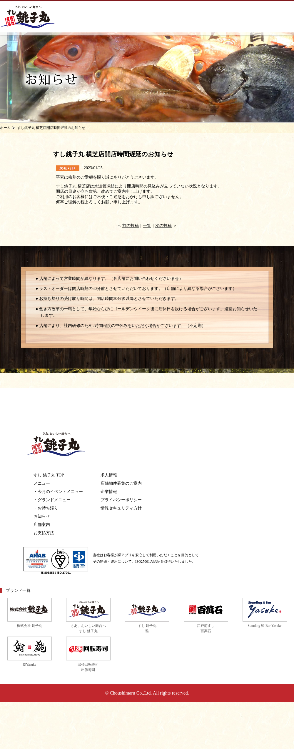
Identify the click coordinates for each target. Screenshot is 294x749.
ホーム (5, 128)
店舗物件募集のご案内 (121, 483)
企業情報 (109, 491)
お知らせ (42, 516)
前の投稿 (130, 225)
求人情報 (109, 475)
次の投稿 (163, 225)
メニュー (42, 483)
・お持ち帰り (46, 508)
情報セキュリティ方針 (121, 508)
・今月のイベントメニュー (58, 491)
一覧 (147, 225)
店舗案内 (42, 524)
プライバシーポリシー (121, 500)
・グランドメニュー (52, 500)
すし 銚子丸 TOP (49, 475)
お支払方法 (44, 533)
